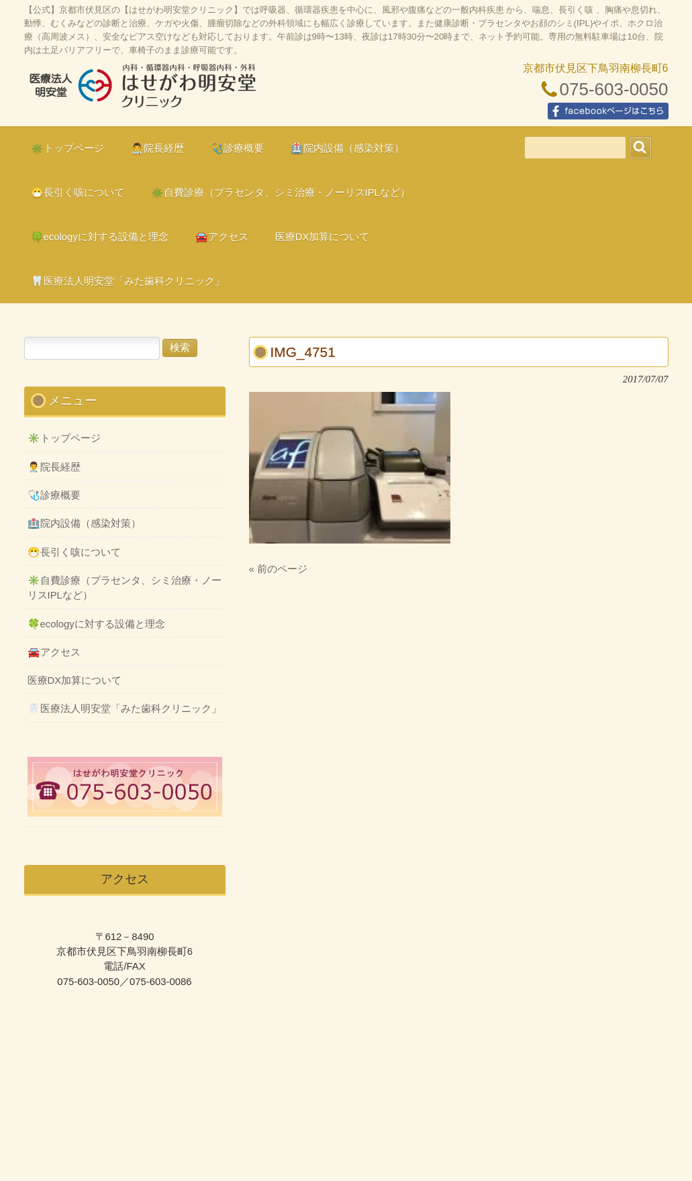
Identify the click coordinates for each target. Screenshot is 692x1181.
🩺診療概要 (54, 495)
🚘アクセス (54, 652)
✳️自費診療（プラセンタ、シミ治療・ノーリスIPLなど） (124, 588)
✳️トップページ (64, 438)
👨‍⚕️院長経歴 (54, 467)
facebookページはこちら (608, 111)
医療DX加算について (75, 680)
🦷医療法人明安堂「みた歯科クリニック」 (124, 708)
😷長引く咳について (74, 552)
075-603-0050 (614, 89)
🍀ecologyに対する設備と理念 (96, 624)
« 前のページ (278, 569)
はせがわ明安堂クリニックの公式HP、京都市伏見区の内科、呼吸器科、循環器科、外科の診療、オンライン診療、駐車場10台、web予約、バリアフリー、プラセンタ (141, 91)
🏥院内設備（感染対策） (84, 523)
